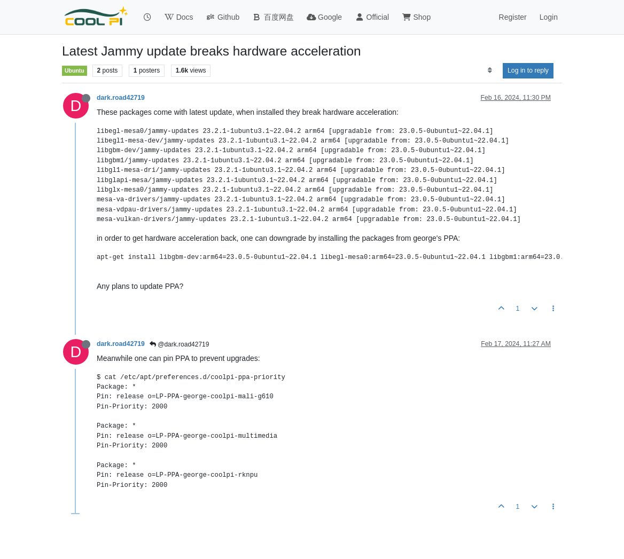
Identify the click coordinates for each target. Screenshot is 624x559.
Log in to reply (528, 70)
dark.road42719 (121, 97)
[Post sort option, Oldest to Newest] (489, 70)
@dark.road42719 (179, 344)
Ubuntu (74, 70)
